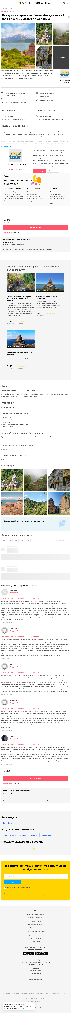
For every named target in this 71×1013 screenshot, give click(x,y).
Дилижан (34, 835)
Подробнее (53, 171)
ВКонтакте (33, 970)
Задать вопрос (39, 171)
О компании (6, 993)
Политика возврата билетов (36, 924)
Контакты (63, 993)
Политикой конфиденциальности (44, 896)
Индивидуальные (9, 835)
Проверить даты (36, 227)
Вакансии (48, 993)
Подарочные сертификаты (35, 917)
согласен (11, 887)
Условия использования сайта (35, 931)
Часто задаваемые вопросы (36, 914)
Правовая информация (36, 993)
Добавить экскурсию (35, 979)
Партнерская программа (19, 993)
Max (39, 970)
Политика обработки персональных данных (35, 935)
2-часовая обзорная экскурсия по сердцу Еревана (20, 598)
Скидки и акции (35, 921)
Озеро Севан (7, 823)
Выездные (23, 835)
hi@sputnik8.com (35, 973)
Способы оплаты (35, 938)
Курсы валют (35, 942)
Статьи (35, 911)
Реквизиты (55, 993)
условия (21, 1008)
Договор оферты (35, 928)
